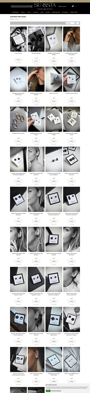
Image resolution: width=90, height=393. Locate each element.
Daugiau (18, 59)
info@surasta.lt (44, 1)
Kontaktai (52, 1)
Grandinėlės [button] (35, 12)
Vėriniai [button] (28, 12)
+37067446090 (34, 1)
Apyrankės (48, 12)
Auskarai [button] (23, 12)
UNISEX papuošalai (56, 12)
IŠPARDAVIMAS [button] (15, 12)
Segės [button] (42, 12)
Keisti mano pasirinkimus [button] (56, 390)
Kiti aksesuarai (65, 12)
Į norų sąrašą (18, 62)
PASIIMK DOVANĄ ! (74, 12)
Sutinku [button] (48, 390)
